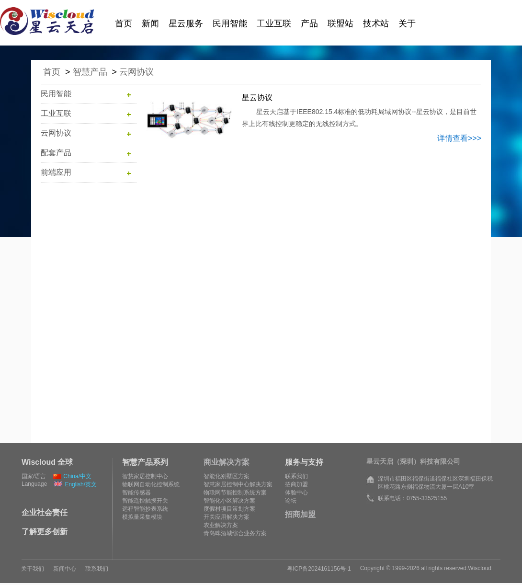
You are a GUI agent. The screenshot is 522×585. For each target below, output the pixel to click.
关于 (407, 23)
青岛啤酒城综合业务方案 (235, 533)
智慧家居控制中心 (145, 476)
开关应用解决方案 (227, 517)
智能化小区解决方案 (229, 500)
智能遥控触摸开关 (145, 500)
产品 (309, 23)
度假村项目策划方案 (229, 508)
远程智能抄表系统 (145, 508)
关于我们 (32, 568)
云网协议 (136, 72)
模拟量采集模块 (142, 517)
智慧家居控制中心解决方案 (238, 484)
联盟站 (340, 23)
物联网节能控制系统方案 (235, 492)
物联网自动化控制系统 (151, 484)
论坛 (290, 500)
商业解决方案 (227, 462)
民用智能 (230, 23)
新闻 (150, 23)
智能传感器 (136, 492)
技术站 (376, 23)
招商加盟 (296, 484)
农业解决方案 (221, 525)
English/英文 (75, 484)
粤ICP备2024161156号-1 (319, 568)
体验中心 (296, 492)
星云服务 (186, 23)
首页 (123, 23)
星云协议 (257, 97)
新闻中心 (64, 568)
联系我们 (296, 476)
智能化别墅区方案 (227, 476)
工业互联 (274, 23)
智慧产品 (90, 72)
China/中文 (72, 476)
